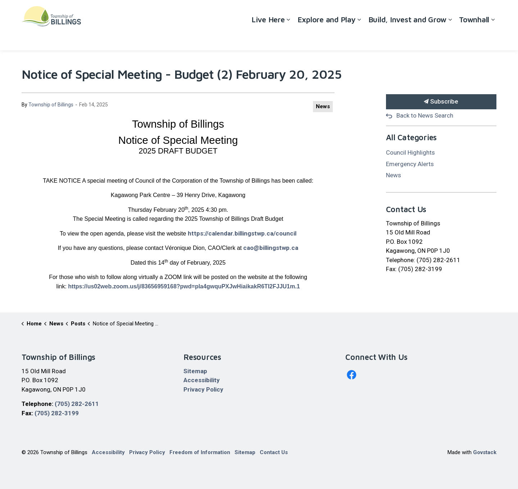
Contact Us (462, 12)
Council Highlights (410, 152)
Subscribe (441, 101)
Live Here (268, 37)
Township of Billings (50, 105)
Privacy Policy (203, 389)
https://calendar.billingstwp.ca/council (242, 233)
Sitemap (195, 371)
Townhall (474, 37)
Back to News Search (424, 115)
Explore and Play (326, 37)
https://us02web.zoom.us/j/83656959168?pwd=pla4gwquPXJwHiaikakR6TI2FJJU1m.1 (184, 286)
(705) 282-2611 (77, 403)
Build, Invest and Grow (407, 37)
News (323, 106)
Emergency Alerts (410, 164)
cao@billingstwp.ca (270, 247)
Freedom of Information (199, 452)
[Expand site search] (489, 12)
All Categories (411, 137)
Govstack (484, 452)
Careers (432, 12)
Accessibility (401, 12)
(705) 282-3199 (57, 413)
